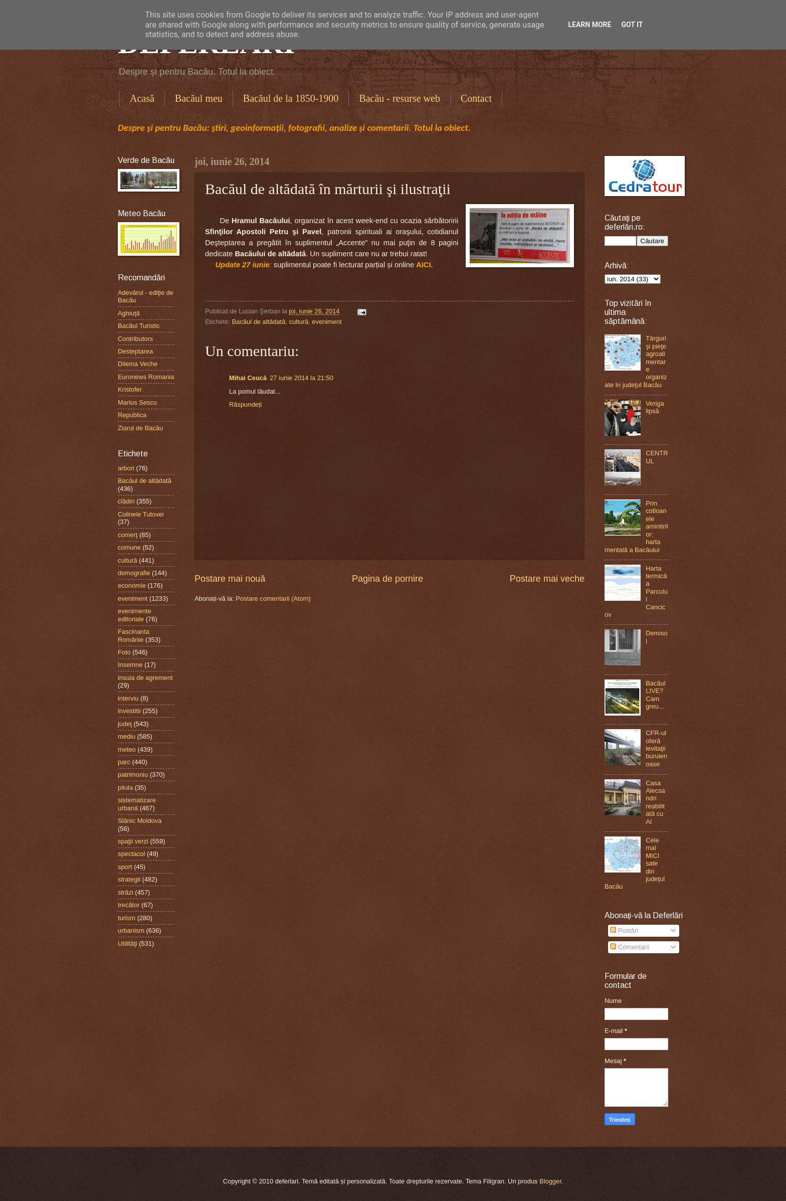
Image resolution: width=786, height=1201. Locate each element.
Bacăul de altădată (259, 321)
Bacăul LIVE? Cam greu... (655, 694)
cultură (299, 321)
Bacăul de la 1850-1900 (291, 98)
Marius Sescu (137, 402)
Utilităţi (127, 943)
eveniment (326, 321)
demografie (134, 573)
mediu (126, 736)
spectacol (131, 853)
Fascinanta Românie (133, 635)
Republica (132, 415)
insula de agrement (145, 677)
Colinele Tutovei (141, 514)
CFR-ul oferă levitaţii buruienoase (656, 748)
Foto (124, 652)
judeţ (125, 724)
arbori (126, 468)
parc (124, 762)
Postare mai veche (547, 579)
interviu (128, 698)
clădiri (126, 501)
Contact (476, 98)
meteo (127, 749)
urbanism (131, 930)
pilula (125, 787)
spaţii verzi (133, 841)
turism (126, 918)
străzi (125, 892)
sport (125, 867)
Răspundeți (245, 404)
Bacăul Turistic (139, 325)
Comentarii (629, 947)
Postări (624, 930)
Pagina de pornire (387, 579)
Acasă (142, 98)
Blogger (550, 1181)
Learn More (589, 25)
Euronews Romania (146, 377)
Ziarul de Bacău (140, 428)
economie (132, 585)
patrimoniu (133, 774)
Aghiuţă (129, 313)
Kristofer (130, 389)
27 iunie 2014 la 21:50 (301, 378)
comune (129, 547)
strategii (129, 879)
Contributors (135, 338)
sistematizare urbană (137, 803)
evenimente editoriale (134, 614)
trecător (129, 905)
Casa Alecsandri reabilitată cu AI (655, 802)
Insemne (130, 664)
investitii (129, 711)
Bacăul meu (199, 98)
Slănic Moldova (139, 820)
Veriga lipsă (655, 407)
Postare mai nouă (229, 579)
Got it (632, 25)
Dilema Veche (137, 364)
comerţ (127, 535)
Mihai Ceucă (248, 378)
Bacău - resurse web (399, 98)
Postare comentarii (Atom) (273, 598)
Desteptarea (135, 351)
